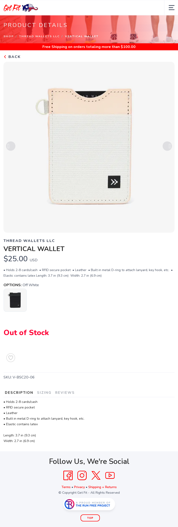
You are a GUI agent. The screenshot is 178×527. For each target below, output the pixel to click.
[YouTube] (110, 476)
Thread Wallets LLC (39, 36)
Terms (66, 487)
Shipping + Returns (102, 487)
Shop (8, 36)
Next (167, 147)
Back (12, 56)
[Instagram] (82, 476)
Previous (10, 147)
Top (90, 518)
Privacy (79, 487)
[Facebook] (68, 476)
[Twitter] (96, 476)
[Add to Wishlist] (10, 357)
